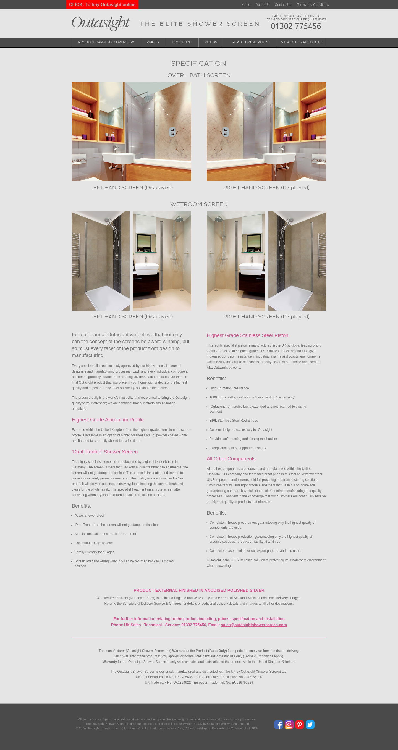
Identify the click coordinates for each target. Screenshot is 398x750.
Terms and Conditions (313, 5)
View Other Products (301, 42)
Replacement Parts (250, 42)
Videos (211, 42)
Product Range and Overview (106, 42)
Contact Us (283, 5)
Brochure (182, 42)
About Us (262, 5)
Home (245, 5)
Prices (152, 42)
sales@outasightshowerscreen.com (254, 625)
